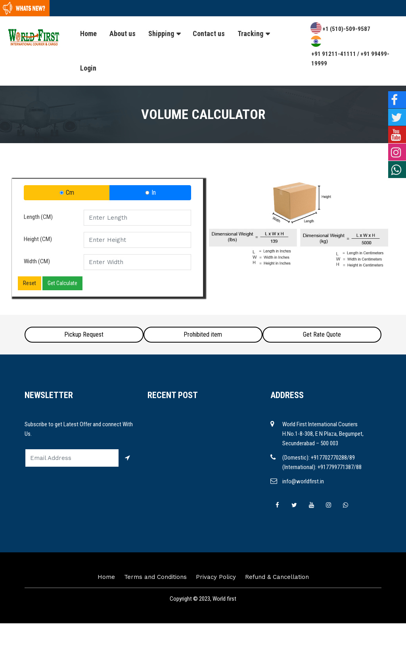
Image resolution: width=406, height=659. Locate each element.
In (150, 192)
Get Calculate (62, 283)
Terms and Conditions (155, 576)
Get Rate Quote (322, 334)
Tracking (250, 33)
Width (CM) (37, 261)
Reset (29, 283)
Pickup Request (83, 334)
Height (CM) (38, 239)
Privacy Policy (216, 576)
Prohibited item (203, 334)
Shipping (161, 33)
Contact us (209, 33)
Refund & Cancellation (277, 576)
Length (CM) (38, 216)
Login (88, 68)
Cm (66, 192)
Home (88, 33)
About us (122, 33)
